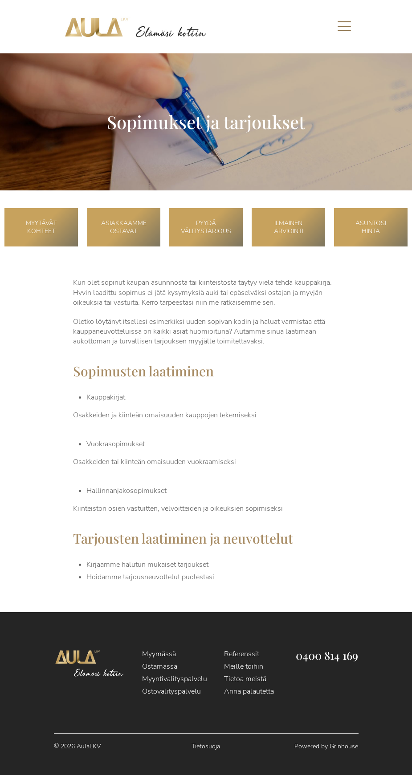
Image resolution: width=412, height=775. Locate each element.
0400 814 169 (327, 655)
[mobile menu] (344, 26)
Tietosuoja (206, 746)
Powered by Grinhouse (326, 746)
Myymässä (159, 654)
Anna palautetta (249, 691)
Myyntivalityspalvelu (174, 679)
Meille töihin (243, 666)
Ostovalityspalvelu (171, 691)
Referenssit (241, 654)
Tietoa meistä (245, 679)
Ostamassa (159, 666)
